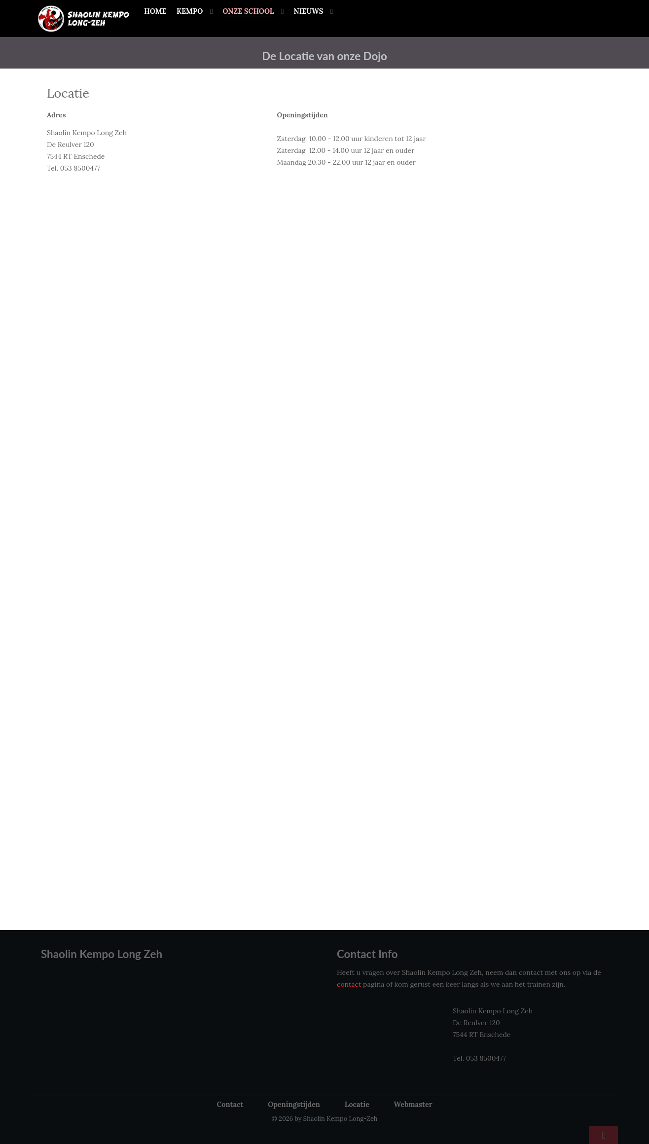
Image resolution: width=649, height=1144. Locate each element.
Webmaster (413, 1104)
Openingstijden (294, 1104)
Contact (229, 1104)
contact (349, 984)
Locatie (357, 1104)
